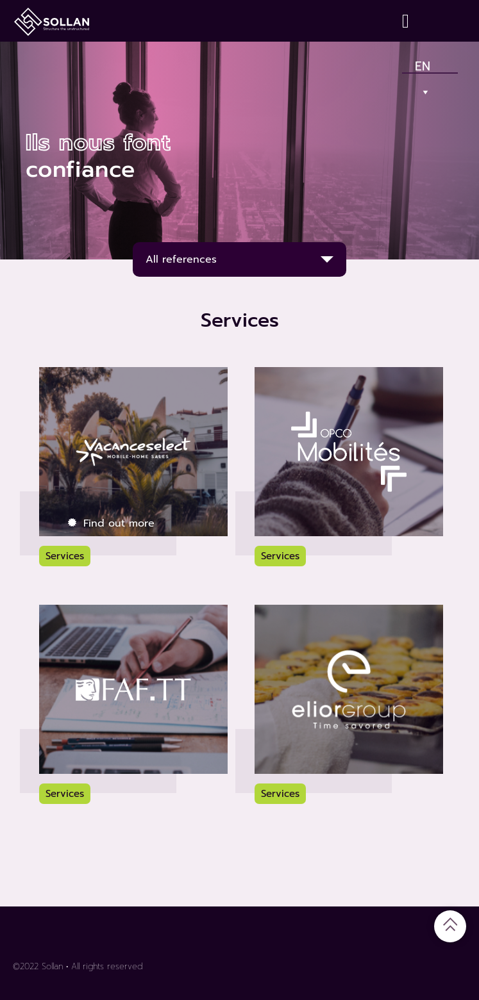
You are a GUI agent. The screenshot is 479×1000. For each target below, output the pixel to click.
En (423, 63)
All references (181, 259)
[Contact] (408, 20)
